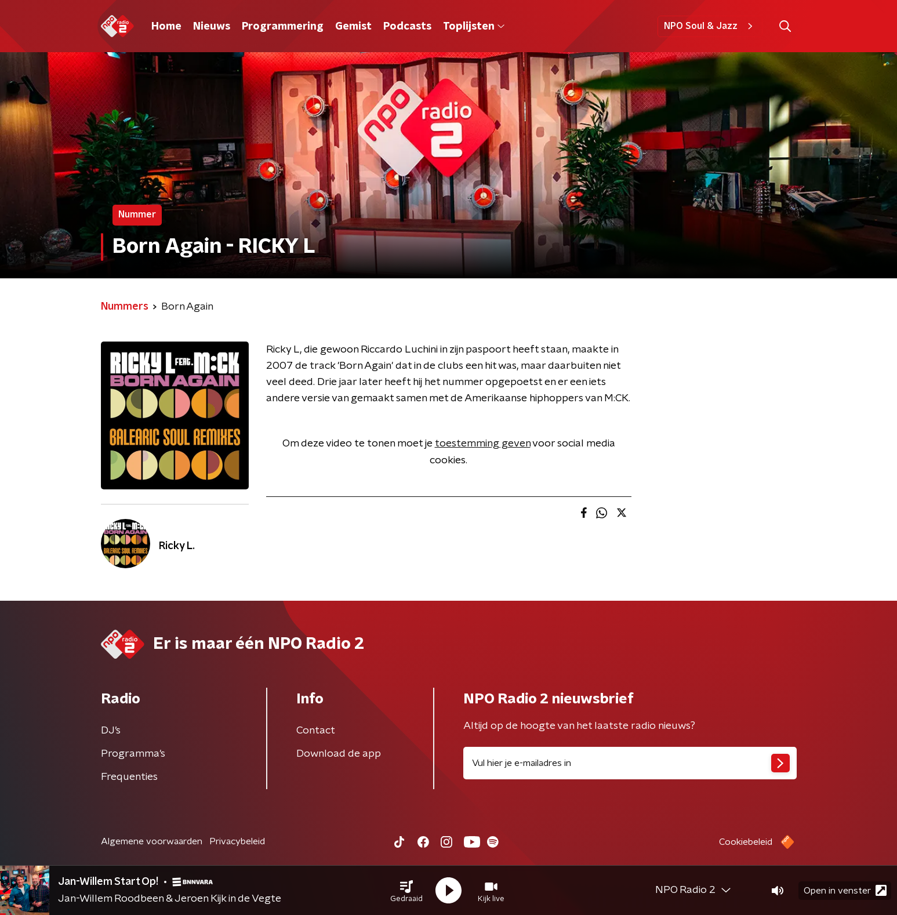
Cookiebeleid (745, 842)
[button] (406, 890)
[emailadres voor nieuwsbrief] (630, 763)
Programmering (283, 26)
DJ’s (111, 730)
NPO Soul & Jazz (710, 26)
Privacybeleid (237, 841)
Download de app (338, 754)
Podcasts (407, 26)
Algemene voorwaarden (151, 841)
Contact (315, 730)
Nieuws (211, 26)
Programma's (133, 754)
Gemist (353, 26)
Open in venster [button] (845, 890)
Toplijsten (473, 26)
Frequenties (129, 777)
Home (166, 26)
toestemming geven (483, 443)
